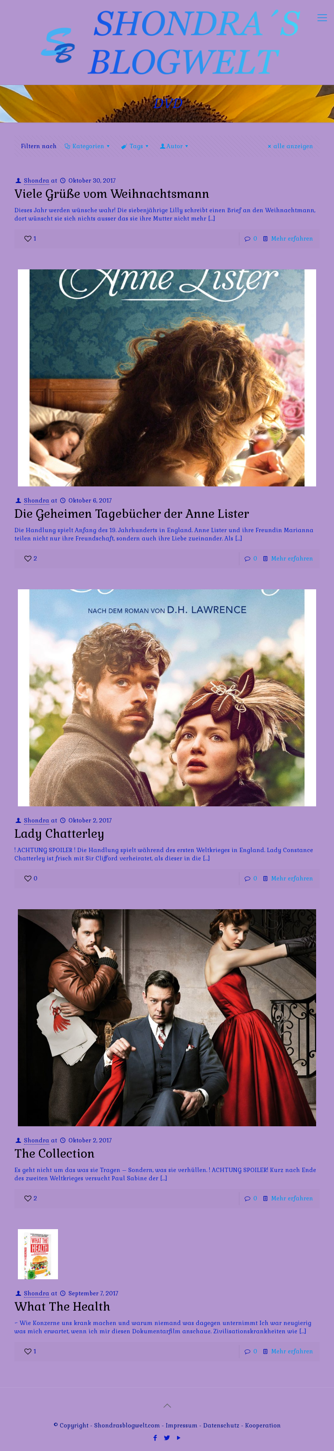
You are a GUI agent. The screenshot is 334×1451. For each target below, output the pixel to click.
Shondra (36, 180)
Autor (175, 146)
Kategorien (87, 146)
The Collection (54, 1153)
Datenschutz (222, 1425)
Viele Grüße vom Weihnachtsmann (111, 193)
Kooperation (263, 1425)
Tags (135, 146)
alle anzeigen (289, 146)
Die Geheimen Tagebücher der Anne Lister (131, 513)
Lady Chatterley (59, 833)
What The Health (62, 1306)
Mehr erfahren (292, 238)
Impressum (182, 1425)
